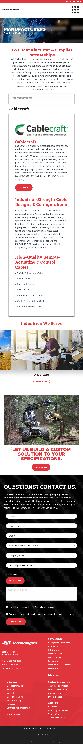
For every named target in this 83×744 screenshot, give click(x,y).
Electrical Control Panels (59, 664)
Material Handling (15, 697)
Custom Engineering (59, 681)
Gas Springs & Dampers (59, 642)
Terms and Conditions (31, 742)
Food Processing (14, 700)
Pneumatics (53, 661)
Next (71, 347)
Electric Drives (54, 657)
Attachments (11, 574)
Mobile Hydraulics (15, 686)
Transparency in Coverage (51, 742)
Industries (12, 681)
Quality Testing (55, 693)
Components (55, 638)
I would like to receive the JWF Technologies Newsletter (31, 607)
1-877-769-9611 (18, 668)
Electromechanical (56, 653)
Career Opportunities (58, 710)
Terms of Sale (54, 714)
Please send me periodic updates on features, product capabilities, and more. (40, 614)
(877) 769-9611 (73, 2)
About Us (53, 702)
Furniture (11, 704)
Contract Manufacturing (18, 708)
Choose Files (15, 581)
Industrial (11, 689)
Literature (53, 675)
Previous (12, 349)
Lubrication (53, 650)
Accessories (53, 668)
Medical (10, 693)
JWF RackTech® (55, 697)
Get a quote (41, 467)
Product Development (58, 689)
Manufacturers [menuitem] (22, 98)
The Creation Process (58, 686)
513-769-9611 (15, 661)
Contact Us (53, 707)
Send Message (15, 622)
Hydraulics (53, 646)
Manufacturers (15, 714)
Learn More (23, 187)
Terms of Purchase (57, 718)
